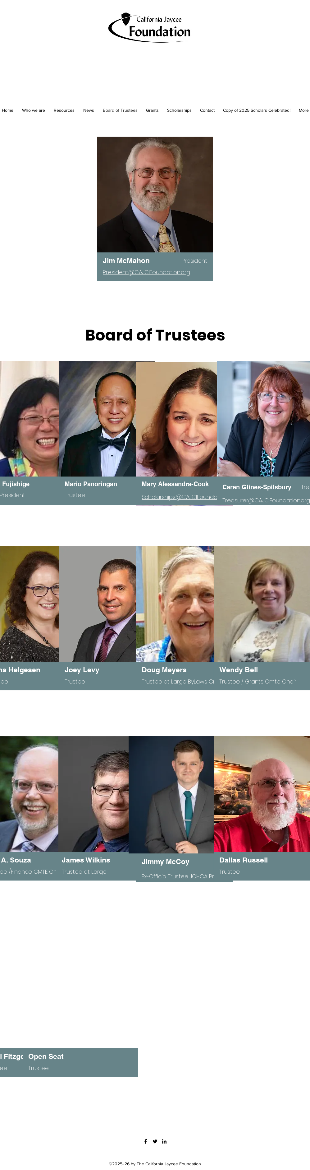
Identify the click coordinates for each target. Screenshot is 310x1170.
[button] (152, 110)
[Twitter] (155, 1141)
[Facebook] (146, 1141)
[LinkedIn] (164, 1141)
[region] (155, 217)
